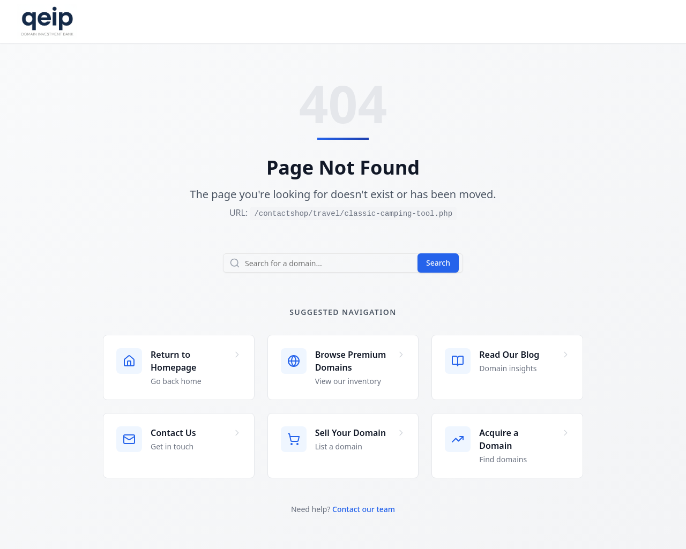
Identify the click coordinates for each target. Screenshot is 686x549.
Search (438, 263)
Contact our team (363, 509)
